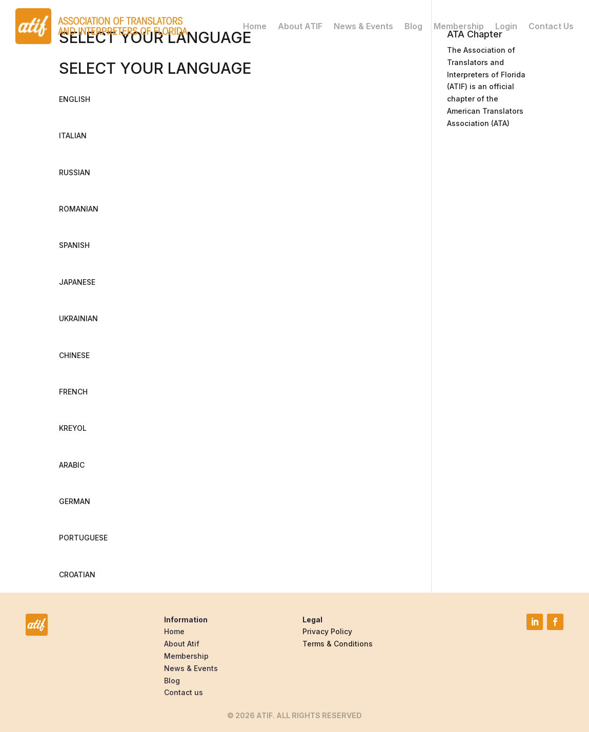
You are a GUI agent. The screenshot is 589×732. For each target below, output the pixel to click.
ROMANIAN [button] (78, 208)
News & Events (363, 26)
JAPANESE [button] (77, 282)
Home (255, 26)
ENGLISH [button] (74, 99)
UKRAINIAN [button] (78, 318)
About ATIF (300, 26)
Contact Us (551, 26)
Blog (413, 26)
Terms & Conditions (337, 643)
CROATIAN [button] (77, 574)
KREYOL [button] (73, 428)
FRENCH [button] (73, 391)
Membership (459, 26)
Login (506, 26)
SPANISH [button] (74, 245)
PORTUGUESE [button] (83, 537)
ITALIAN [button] (73, 135)
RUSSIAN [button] (74, 172)
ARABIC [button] (72, 465)
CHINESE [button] (74, 355)
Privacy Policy (327, 631)
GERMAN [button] (74, 501)
